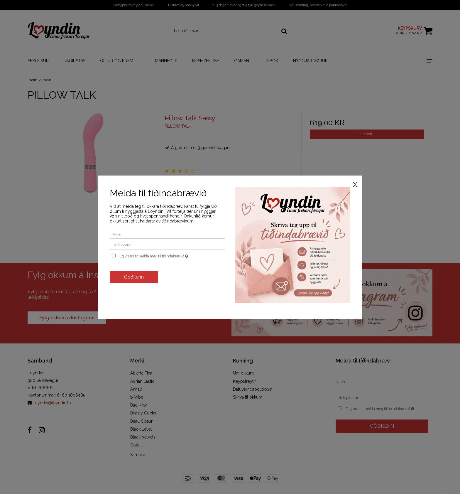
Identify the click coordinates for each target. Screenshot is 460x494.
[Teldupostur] (167, 244)
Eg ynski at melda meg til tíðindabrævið (172, 255)
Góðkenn (134, 277)
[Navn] (167, 234)
